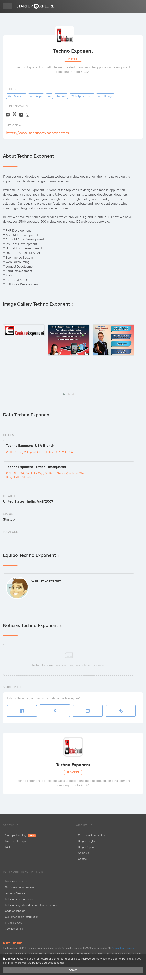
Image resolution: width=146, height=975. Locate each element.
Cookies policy (14, 928)
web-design (105, 96)
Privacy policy (13, 922)
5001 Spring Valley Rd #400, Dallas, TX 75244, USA (39, 452)
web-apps (36, 96)
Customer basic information (22, 916)
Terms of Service (15, 893)
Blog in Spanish (87, 847)
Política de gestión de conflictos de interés (31, 905)
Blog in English (87, 841)
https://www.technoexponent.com (37, 132)
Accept (73, 970)
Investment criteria (16, 881)
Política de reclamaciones (21, 899)
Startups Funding (20, 835)
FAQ (7, 847)
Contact (82, 858)
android (61, 96)
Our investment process (19, 887)
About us (83, 852)
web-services (16, 96)
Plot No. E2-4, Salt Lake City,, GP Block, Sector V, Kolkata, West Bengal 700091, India (45, 475)
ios (49, 96)
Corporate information (91, 835)
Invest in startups (15, 841)
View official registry (123, 948)
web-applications (82, 96)
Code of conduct (15, 910)
